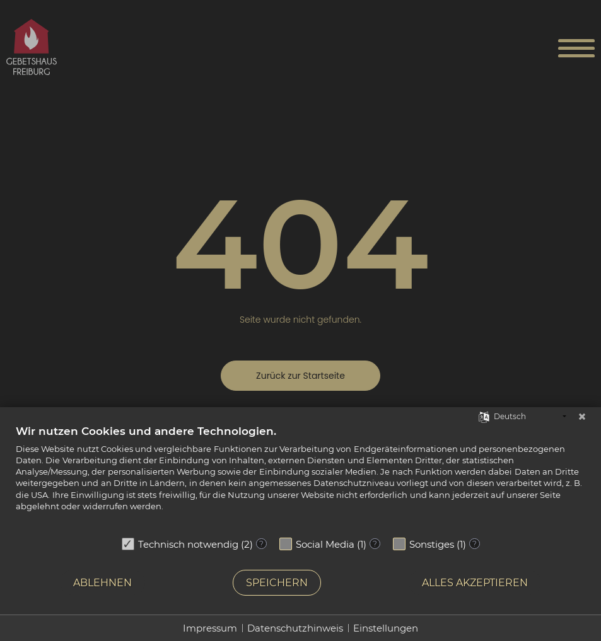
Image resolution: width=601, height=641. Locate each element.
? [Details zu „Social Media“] (375, 543)
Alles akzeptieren (475, 583)
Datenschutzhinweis (295, 628)
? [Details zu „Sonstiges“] (474, 543)
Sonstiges (431, 544)
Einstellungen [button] (385, 628)
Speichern (277, 583)
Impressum (210, 628)
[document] (300, 477)
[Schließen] (582, 416)
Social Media (325, 544)
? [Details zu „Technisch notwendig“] (261, 543)
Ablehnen (102, 583)
